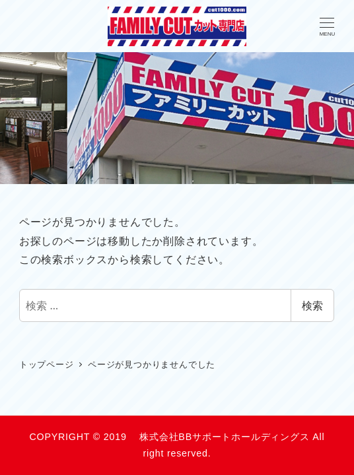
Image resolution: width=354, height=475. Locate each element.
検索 (312, 305)
